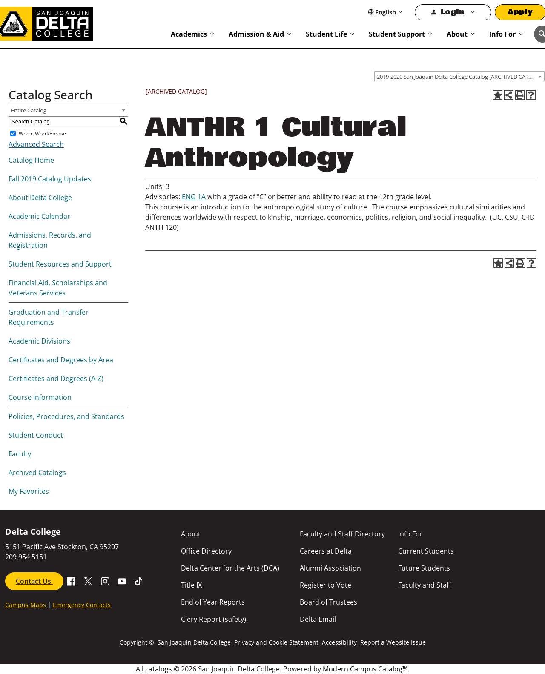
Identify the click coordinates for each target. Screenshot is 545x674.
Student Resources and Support (60, 264)
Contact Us (34, 581)
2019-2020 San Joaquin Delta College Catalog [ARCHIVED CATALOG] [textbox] (460, 76)
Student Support (397, 34)
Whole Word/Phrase (42, 133)
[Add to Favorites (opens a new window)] (497, 95)
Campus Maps (25, 605)
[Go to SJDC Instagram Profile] (105, 580)
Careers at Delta (326, 551)
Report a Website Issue (393, 642)
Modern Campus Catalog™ (365, 669)
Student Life (326, 34)
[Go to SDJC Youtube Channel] (122, 580)
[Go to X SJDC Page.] (88, 580)
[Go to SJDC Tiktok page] (139, 580)
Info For (502, 34)
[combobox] (459, 76)
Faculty (20, 454)
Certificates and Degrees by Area (61, 359)
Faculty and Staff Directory (342, 534)
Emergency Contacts (82, 605)
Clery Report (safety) (213, 619)
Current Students (426, 551)
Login (452, 12)
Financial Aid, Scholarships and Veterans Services (58, 288)
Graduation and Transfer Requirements (49, 317)
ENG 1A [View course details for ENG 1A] (194, 196)
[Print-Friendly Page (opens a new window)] (520, 95)
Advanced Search (36, 144)
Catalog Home (31, 160)
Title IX (191, 585)
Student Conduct (36, 435)
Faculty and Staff (424, 585)
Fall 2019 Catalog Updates (50, 179)
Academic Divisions (39, 341)
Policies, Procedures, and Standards (66, 416)
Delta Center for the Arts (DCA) (230, 568)
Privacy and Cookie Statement (276, 642)
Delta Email (318, 619)
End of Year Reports (213, 602)
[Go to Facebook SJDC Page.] (71, 580)
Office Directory (206, 551)
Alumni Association (330, 568)
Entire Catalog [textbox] (28, 110)
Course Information (40, 397)
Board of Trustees (328, 602)
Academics (189, 34)
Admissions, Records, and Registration (50, 240)
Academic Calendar (39, 216)
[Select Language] (385, 12)
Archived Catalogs (37, 472)
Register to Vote (325, 585)
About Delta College (40, 197)
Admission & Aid (256, 34)
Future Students (424, 568)
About (457, 34)
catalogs (158, 669)
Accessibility (339, 642)
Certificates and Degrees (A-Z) (56, 378)
